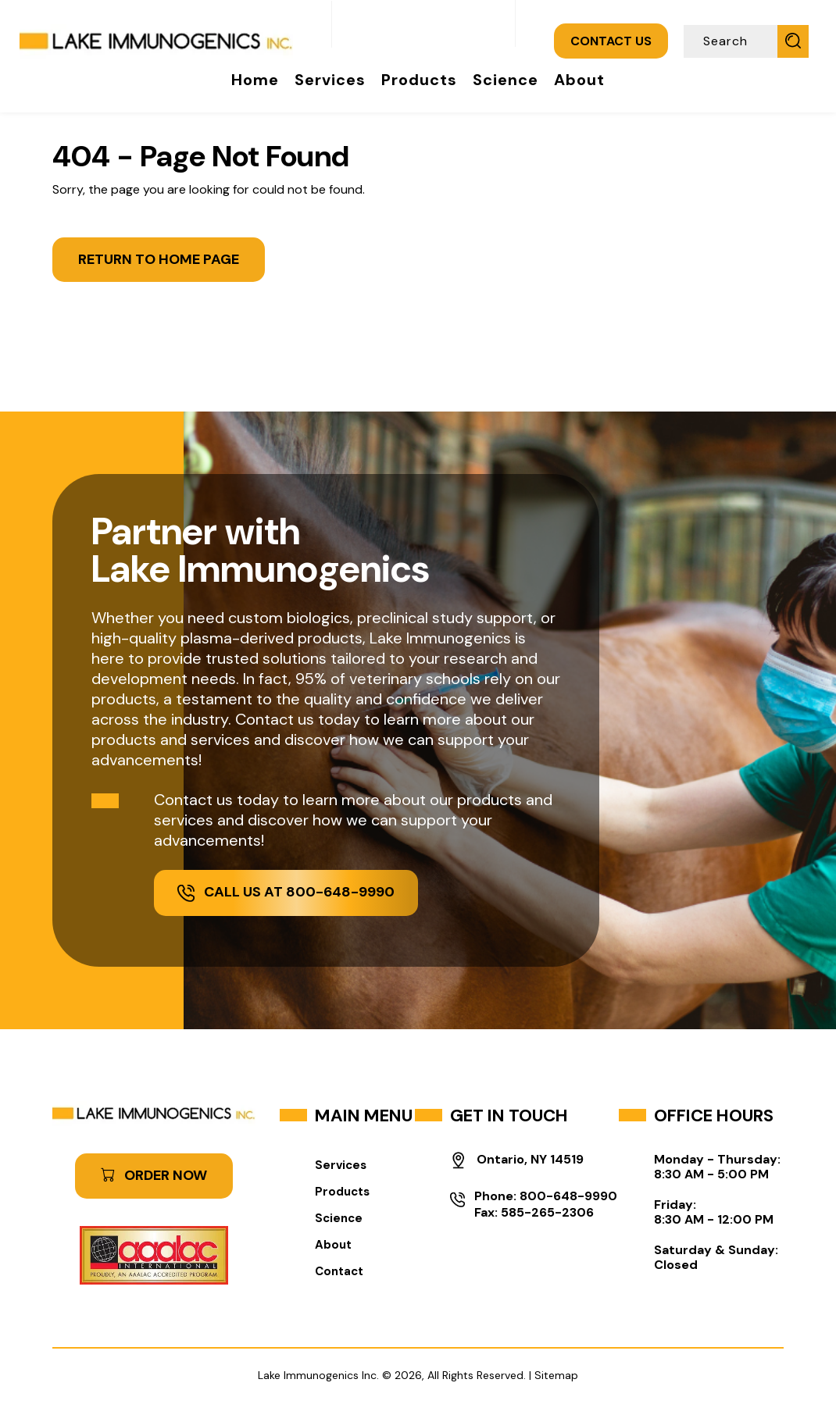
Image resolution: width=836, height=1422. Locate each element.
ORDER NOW (154, 1175)
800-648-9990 (568, 1196)
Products (419, 79)
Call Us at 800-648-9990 (286, 891)
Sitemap (556, 1375)
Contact (339, 1271)
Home (255, 79)
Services (330, 79)
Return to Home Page (158, 259)
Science (505, 79)
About (579, 79)
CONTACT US (611, 41)
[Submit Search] (793, 40)
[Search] (732, 41)
